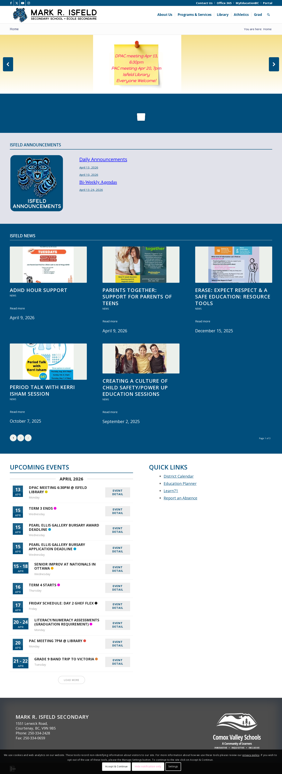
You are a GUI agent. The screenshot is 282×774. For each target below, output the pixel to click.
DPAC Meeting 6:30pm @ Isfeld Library (58, 489)
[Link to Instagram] (29, 3)
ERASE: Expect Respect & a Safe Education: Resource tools (232, 297)
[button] (8, 64)
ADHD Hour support (38, 290)
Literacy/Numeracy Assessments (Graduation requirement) (66, 622)
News (13, 295)
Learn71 (171, 490)
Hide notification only (148, 766)
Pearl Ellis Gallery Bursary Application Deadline (57, 546)
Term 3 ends (41, 508)
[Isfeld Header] (75, 14)
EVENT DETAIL (117, 492)
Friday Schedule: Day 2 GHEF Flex (61, 603)
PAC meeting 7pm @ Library (55, 640)
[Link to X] (17, 3)
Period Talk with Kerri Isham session (42, 390)
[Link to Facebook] (11, 3)
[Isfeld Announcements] (36, 183)
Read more (19, 308)
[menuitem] (204, 3)
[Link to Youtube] (22, 3)
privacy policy (250, 755)
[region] (141, 64)
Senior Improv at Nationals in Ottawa (65, 566)
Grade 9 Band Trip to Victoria (64, 659)
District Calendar (179, 476)
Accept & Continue (116, 766)
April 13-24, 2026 (91, 190)
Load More (71, 680)
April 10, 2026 (88, 175)
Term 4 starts (42, 585)
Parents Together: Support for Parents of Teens (137, 297)
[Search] (268, 14)
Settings (173, 766)
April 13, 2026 (88, 167)
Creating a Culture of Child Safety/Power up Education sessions (135, 387)
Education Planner (180, 483)
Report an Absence (180, 498)
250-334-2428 (39, 733)
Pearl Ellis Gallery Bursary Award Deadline (64, 527)
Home (14, 29)
